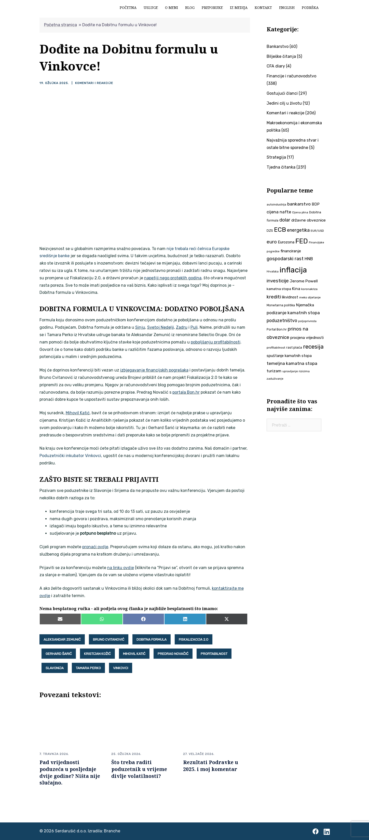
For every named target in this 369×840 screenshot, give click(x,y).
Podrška (310, 7)
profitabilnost (214, 654)
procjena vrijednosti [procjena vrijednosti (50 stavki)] (307, 337)
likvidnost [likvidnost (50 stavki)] (290, 297)
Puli (194, 327)
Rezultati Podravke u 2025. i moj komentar (210, 766)
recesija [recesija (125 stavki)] (313, 346)
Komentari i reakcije (94, 83)
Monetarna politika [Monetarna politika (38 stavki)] (281, 305)
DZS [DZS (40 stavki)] (270, 230)
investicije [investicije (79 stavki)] (278, 281)
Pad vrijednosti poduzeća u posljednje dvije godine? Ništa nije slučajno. (69, 772)
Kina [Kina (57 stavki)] (296, 288)
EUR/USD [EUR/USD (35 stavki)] (317, 230)
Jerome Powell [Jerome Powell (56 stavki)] (304, 281)
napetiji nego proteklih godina (172, 278)
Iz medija (239, 7)
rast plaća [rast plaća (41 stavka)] (294, 347)
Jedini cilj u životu (284, 103)
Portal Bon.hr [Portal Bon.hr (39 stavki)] (277, 329)
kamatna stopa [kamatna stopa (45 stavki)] (279, 289)
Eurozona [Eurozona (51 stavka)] (286, 242)
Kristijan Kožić (97, 654)
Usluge (151, 7)
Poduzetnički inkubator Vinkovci (70, 455)
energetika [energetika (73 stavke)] (298, 230)
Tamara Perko (88, 668)
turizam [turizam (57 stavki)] (274, 370)
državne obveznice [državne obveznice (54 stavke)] (308, 220)
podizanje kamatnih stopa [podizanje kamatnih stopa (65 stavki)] (293, 312)
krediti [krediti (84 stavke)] (274, 297)
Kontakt (263, 7)
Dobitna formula (151, 639)
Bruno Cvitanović (108, 639)
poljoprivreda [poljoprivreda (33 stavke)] (307, 321)
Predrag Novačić (173, 654)
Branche (112, 831)
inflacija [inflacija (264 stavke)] (293, 270)
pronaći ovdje (95, 546)
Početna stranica (60, 24)
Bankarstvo (278, 46)
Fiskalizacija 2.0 (193, 639)
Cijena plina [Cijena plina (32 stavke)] (300, 212)
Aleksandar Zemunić (62, 639)
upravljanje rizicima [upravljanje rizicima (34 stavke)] (296, 371)
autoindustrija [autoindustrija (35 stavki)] (276, 204)
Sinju (140, 327)
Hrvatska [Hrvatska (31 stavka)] (273, 271)
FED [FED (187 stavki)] (301, 241)
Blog (190, 7)
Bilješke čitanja (281, 56)
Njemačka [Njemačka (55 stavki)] (305, 304)
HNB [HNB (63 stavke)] (309, 258)
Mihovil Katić (78, 412)
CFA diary (276, 66)
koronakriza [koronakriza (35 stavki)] (309, 289)
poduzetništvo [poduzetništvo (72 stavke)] (282, 320)
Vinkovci (120, 668)
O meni (171, 7)
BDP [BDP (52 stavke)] (316, 204)
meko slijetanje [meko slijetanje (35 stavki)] (310, 297)
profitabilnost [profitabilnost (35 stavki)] (276, 347)
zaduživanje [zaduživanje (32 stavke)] (275, 378)
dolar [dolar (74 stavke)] (284, 220)
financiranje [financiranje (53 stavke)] (291, 251)
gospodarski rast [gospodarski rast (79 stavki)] (285, 258)
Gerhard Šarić (59, 654)
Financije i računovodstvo (291, 76)
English (287, 7)
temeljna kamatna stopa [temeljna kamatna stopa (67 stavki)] (292, 363)
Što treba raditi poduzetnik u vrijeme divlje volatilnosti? (139, 769)
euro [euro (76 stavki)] (272, 242)
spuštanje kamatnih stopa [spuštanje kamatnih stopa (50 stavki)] (289, 355)
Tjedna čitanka (281, 167)
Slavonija (55, 668)
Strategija (276, 157)
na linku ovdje (120, 567)
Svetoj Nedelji (160, 327)
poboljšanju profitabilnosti (215, 342)
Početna (128, 7)
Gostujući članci (282, 93)
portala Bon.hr (186, 392)
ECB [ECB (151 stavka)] (280, 229)
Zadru (181, 327)
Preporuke (212, 7)
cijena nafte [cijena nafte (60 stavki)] (279, 212)
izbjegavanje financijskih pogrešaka (154, 370)
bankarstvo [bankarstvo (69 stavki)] (299, 203)
